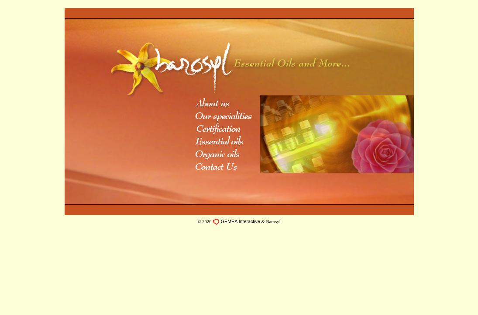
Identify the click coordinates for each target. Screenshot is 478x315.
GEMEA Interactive (240, 221)
